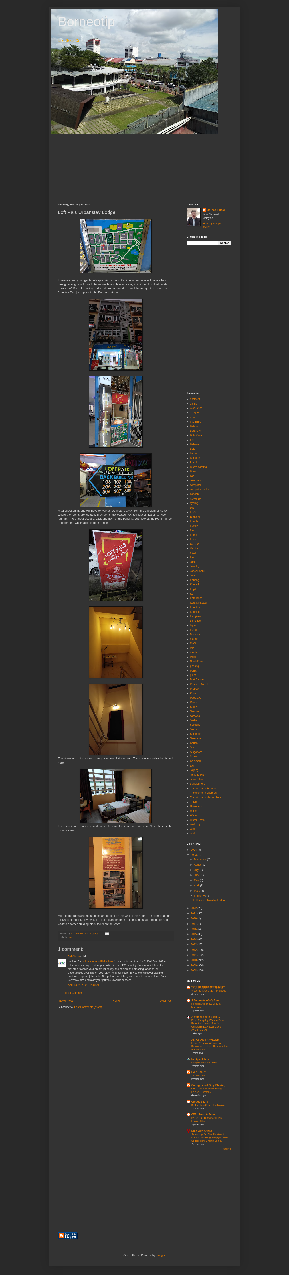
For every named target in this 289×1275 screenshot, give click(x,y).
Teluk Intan (196, 779)
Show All (227, 1149)
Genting (194, 548)
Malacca (195, 634)
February (199, 895)
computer (195, 485)
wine (193, 828)
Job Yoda (74, 956)
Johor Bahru (197, 571)
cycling (194, 503)
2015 (194, 934)
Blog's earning (198, 466)
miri (192, 648)
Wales (193, 810)
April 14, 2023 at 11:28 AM (83, 985)
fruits (193, 539)
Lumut (193, 629)
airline (193, 403)
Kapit (193, 589)
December (200, 859)
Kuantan (195, 607)
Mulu (193, 656)
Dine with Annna (201, 1131)
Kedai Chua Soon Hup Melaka (208, 1105)
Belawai (194, 444)
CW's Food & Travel (203, 1114)
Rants (193, 702)
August (198, 864)
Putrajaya (195, 697)
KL (191, 593)
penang (194, 666)
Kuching (195, 611)
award (193, 417)
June (197, 875)
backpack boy (200, 1059)
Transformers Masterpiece (205, 797)
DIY (192, 507)
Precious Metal (199, 684)
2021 (194, 913)
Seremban (196, 738)
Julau (193, 575)
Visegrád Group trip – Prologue (208, 990)
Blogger (160, 1255)
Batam (194, 426)
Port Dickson (197, 679)
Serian (194, 743)
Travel (193, 801)
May (197, 880)
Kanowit (195, 584)
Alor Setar (196, 408)
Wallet (193, 815)
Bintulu (194, 462)
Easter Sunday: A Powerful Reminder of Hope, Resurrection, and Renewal (210, 1046)
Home (116, 1000)
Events (194, 521)
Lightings (195, 620)
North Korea (197, 661)
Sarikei (194, 720)
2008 (194, 970)
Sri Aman (195, 761)
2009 (194, 965)
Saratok (194, 711)
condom (195, 494)
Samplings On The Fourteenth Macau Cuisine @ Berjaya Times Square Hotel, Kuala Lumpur (209, 1137)
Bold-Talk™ (198, 1072)
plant (193, 675)
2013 (194, 944)
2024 (194, 849)
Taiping (194, 770)
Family (194, 525)
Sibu (192, 747)
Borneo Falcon (216, 210)
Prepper (195, 688)
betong (194, 453)
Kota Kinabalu (198, 602)
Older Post (166, 1000)
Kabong (194, 580)
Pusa (193, 693)
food (192, 530)
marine (194, 638)
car (192, 476)
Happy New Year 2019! (204, 1062)
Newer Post (66, 1000)
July (196, 870)
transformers (197, 783)
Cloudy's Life (199, 1101)
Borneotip (86, 21)
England (195, 516)
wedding (195, 824)
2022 (194, 908)
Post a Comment (73, 992)
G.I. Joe (194, 544)
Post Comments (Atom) (88, 1007)
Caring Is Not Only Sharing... (209, 1085)
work (193, 833)
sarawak (195, 716)
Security (195, 729)
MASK (194, 643)
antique (194, 412)
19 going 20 (198, 1075)
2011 (194, 955)
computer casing (200, 489)
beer (192, 439)
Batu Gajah (196, 435)
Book (193, 471)
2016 (194, 929)
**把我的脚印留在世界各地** (208, 987)
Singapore (196, 752)
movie (193, 652)
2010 (194, 960)
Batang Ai (195, 430)
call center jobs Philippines (97, 961)
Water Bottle (197, 820)
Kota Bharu (196, 598)
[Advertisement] (144, 165)
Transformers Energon (203, 792)
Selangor (195, 733)
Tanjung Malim (198, 774)
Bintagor (195, 457)
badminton (196, 421)
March (198, 890)
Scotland (195, 724)
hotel (70, 937)
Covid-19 (195, 498)
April (197, 885)
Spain (193, 756)
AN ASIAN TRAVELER (205, 1039)
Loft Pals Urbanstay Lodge (209, 900)
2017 (194, 923)
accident (195, 399)
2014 (194, 939)
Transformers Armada (203, 788)
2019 (194, 918)
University (196, 806)
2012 (194, 949)
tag (192, 765)
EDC (193, 512)
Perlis (193, 670)
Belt (192, 448)
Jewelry (194, 566)
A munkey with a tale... (205, 1016)
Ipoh (192, 557)
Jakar (193, 561)
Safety (194, 706)
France (194, 534)
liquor (193, 625)
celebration (196, 480)
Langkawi (195, 616)
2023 (194, 854)
